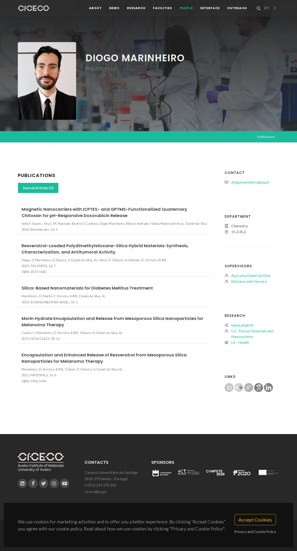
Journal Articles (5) (38, 188)
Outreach (237, 9)
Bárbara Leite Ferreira (249, 281)
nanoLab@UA (242, 325)
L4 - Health (240, 342)
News (114, 9)
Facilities (162, 9)
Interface (210, 9)
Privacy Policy (148, 538)
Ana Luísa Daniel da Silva (250, 275)
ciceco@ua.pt (95, 491)
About (95, 9)
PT (266, 9)
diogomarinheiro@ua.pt (250, 182)
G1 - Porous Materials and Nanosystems (252, 334)
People (186, 9)
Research (136, 9)
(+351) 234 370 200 (100, 485)
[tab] (38, 188)
